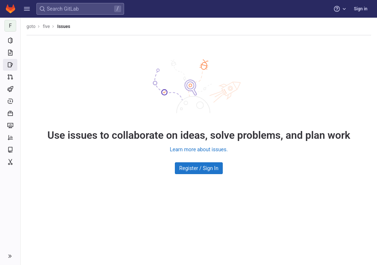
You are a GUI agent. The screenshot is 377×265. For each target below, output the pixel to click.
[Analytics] (10, 138)
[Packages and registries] (10, 113)
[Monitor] (10, 125)
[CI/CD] (10, 89)
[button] (27, 9)
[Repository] (10, 53)
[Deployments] (10, 101)
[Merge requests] (10, 77)
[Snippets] (10, 162)
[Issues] (10, 65)
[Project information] (10, 40)
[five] (10, 25)
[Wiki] (10, 150)
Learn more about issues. (199, 149)
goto (31, 26)
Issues (63, 26)
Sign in (360, 8)
